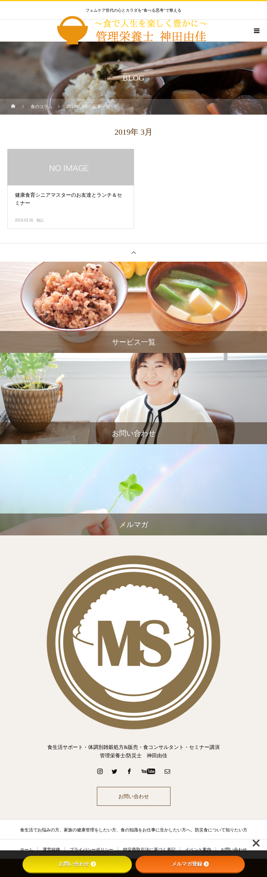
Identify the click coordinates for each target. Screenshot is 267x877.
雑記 (40, 220)
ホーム (26, 849)
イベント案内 (198, 849)
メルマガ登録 (190, 864)
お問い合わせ (133, 796)
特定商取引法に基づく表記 (149, 849)
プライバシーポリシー (91, 849)
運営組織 (51, 849)
